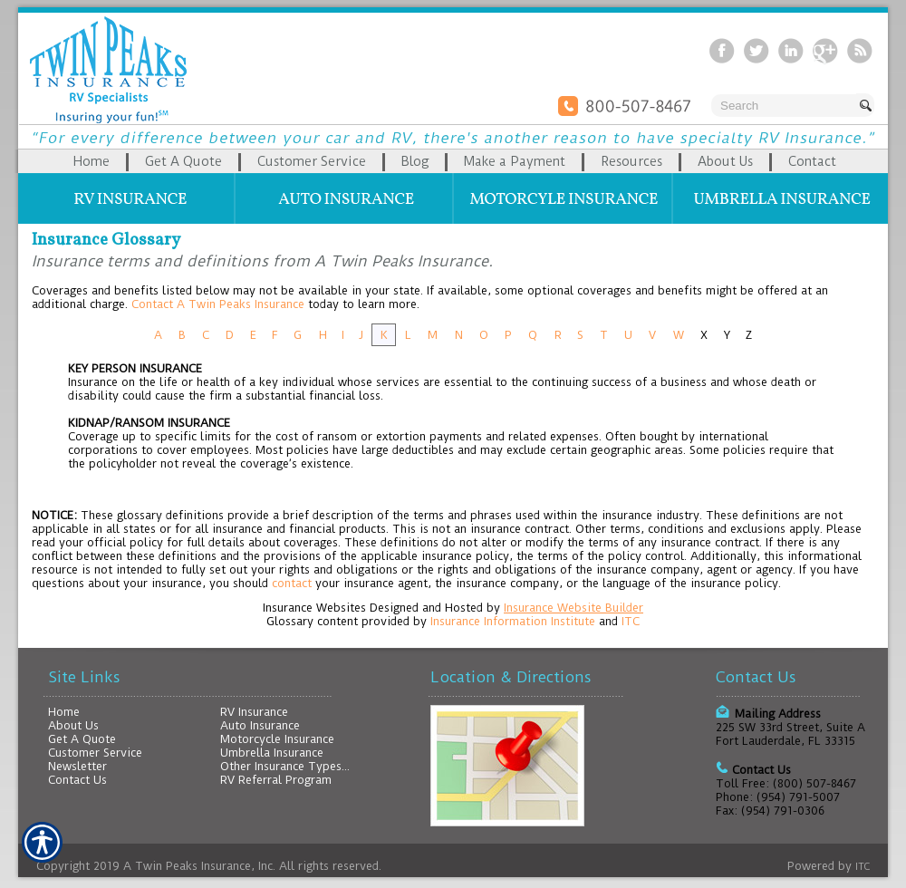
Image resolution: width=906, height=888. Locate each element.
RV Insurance (254, 712)
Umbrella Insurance (271, 752)
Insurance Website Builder (573, 607)
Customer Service (95, 752)
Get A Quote (82, 739)
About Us (73, 725)
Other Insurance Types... (285, 766)
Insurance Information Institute (512, 621)
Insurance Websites (314, 607)
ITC (631, 621)
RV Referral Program (276, 780)
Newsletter (77, 766)
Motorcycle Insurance (277, 739)
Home (64, 712)
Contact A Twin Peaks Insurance (217, 304)
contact (292, 583)
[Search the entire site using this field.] (783, 105)
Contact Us (77, 780)
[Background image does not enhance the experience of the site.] (453, 161)
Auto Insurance (260, 725)
